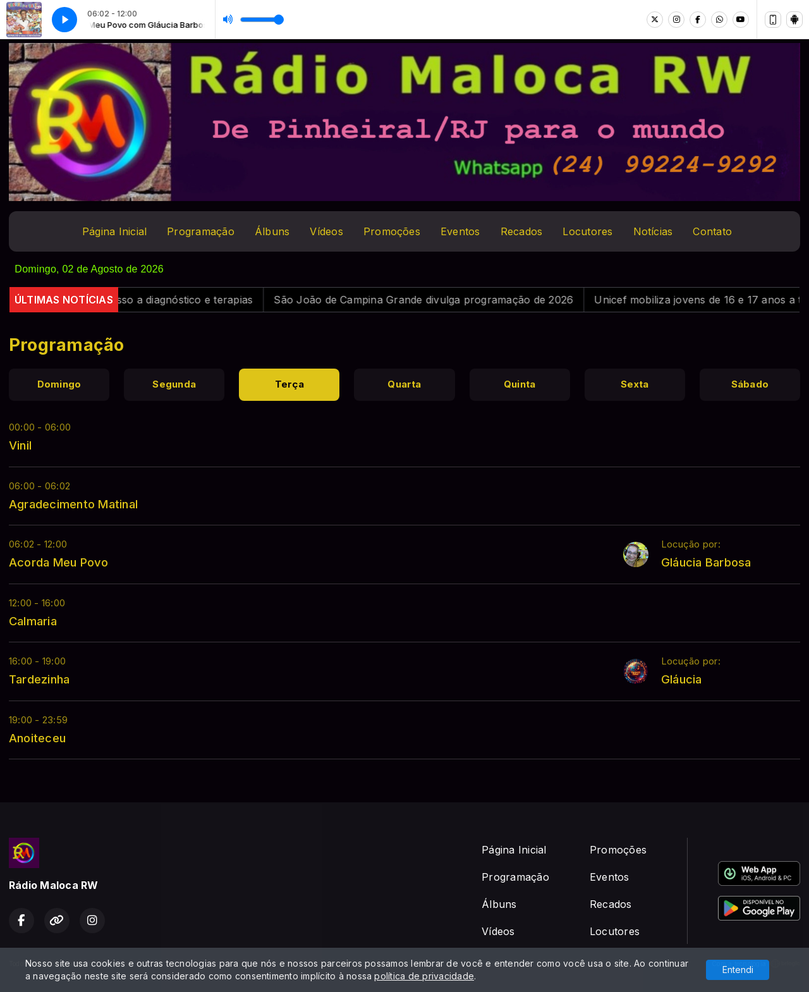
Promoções (391, 231)
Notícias (653, 231)
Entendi (737, 969)
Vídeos (326, 231)
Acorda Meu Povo (59, 562)
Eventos (460, 231)
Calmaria (33, 621)
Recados (522, 231)
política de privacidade (424, 976)
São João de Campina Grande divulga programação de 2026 (436, 299)
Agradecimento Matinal (73, 504)
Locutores (587, 231)
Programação (200, 231)
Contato (712, 231)
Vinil (20, 445)
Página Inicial (114, 231)
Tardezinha (39, 679)
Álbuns (272, 231)
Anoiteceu (37, 738)
